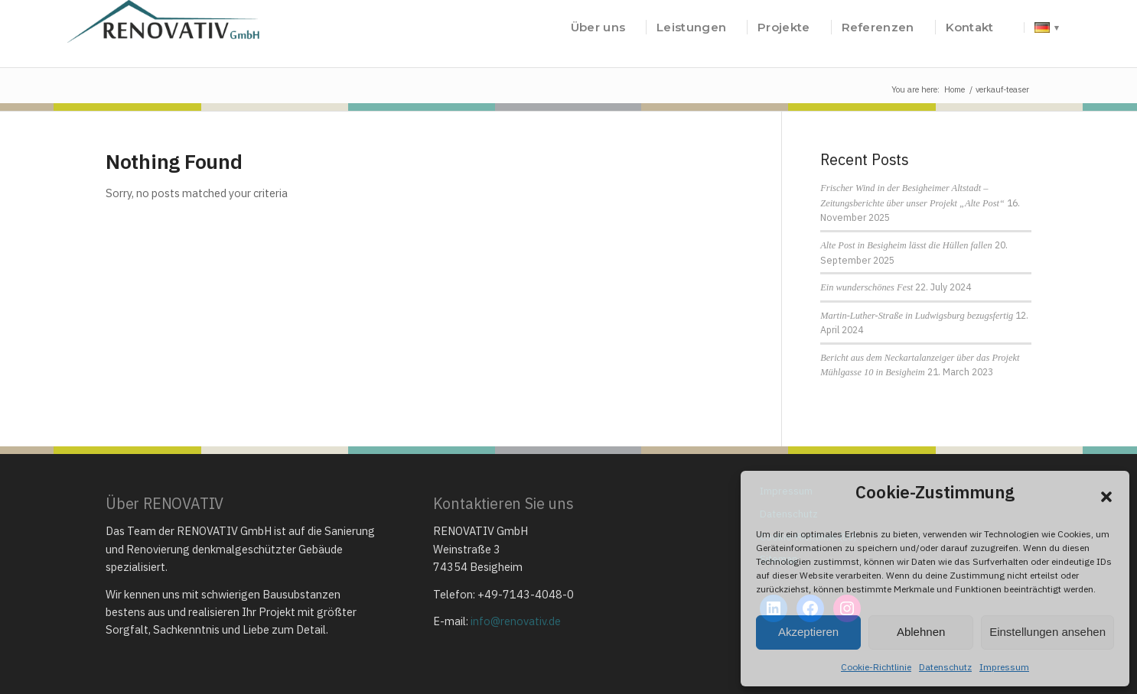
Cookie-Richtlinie (876, 667)
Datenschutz (945, 667)
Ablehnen (921, 631)
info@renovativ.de (516, 621)
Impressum (1004, 667)
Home (954, 89)
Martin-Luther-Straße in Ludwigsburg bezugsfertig (916, 315)
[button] (1106, 496)
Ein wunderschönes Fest (866, 287)
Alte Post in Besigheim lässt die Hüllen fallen (906, 245)
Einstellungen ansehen (1047, 631)
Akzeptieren (808, 631)
